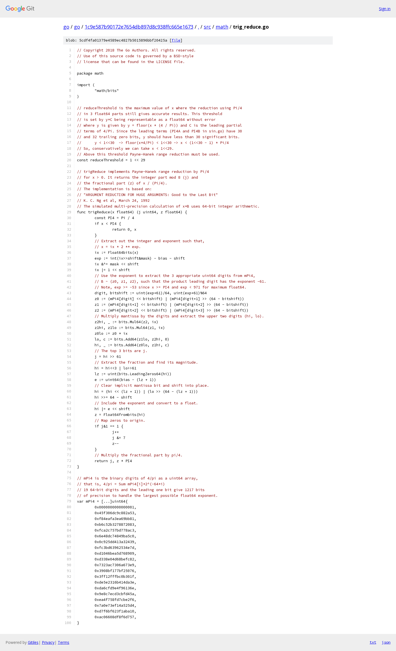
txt (373, 642)
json (386, 642)
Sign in (385, 8)
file (176, 40)
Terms (63, 642)
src (207, 26)
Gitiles (33, 642)
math (222, 26)
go (66, 26)
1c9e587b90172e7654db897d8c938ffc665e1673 (139, 26)
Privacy (48, 642)
